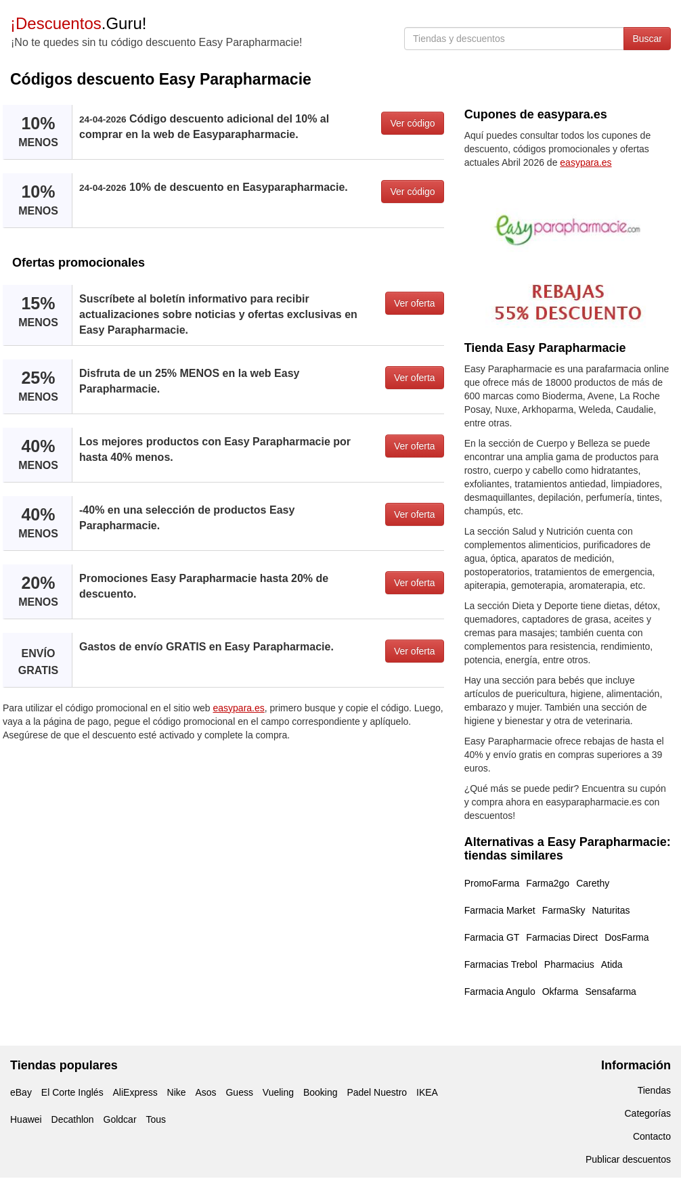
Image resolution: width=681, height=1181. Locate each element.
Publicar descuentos (628, 1159)
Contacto (652, 1136)
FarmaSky (564, 910)
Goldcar (120, 1119)
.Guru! (78, 23)
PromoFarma (492, 883)
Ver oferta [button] (414, 303)
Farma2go (547, 883)
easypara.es (239, 708)
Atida (612, 964)
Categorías (648, 1113)
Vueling (278, 1092)
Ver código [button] (412, 123)
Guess (238, 1092)
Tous (156, 1119)
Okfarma (560, 991)
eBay (21, 1092)
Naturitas (611, 910)
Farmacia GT (492, 937)
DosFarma (627, 937)
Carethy (592, 883)
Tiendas (654, 1090)
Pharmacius (569, 964)
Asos (205, 1092)
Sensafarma (610, 991)
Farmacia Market (499, 910)
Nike (176, 1092)
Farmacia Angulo (499, 991)
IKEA (427, 1092)
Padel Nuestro (377, 1092)
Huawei (26, 1119)
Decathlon (72, 1119)
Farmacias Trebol (500, 964)
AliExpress (135, 1092)
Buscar (647, 38)
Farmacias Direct (562, 937)
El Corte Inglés (72, 1092)
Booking (320, 1092)
